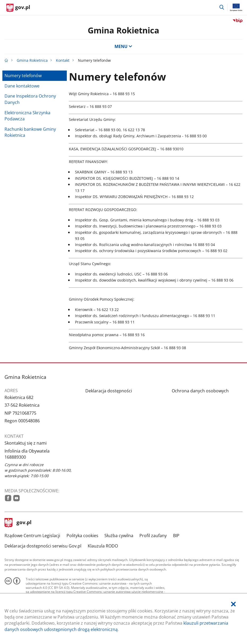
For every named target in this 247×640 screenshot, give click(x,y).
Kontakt (62, 60)
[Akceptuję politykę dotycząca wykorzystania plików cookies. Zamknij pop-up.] (233, 604)
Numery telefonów (23, 75)
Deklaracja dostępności (108, 391)
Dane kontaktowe (22, 86)
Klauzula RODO (103, 546)
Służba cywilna (118, 535)
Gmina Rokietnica (123, 30)
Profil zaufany (153, 535)
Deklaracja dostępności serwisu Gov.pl (43, 546)
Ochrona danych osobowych (200, 391)
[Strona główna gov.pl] (18, 8)
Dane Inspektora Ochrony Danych (30, 99)
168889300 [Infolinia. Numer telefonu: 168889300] (15, 457)
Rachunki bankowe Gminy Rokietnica (30, 132)
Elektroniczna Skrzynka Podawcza (27, 116)
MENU (123, 46)
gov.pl (18, 523)
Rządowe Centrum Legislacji (32, 535)
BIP (176, 535)
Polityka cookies (82, 535)
